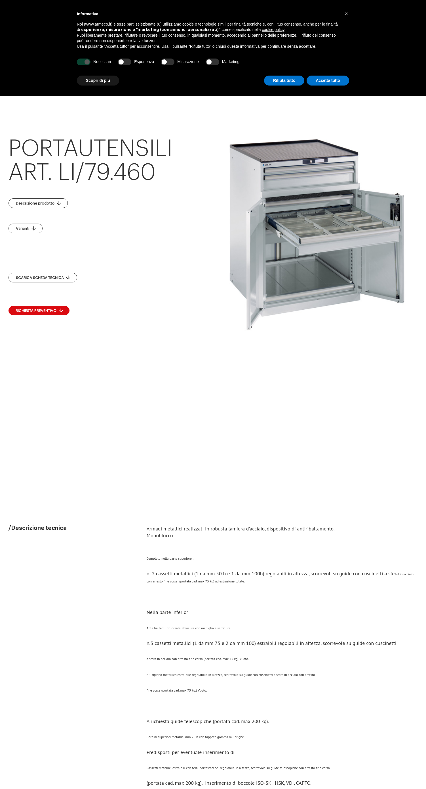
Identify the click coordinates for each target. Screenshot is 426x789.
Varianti (26, 228)
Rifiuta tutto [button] (284, 80)
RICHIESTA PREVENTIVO (39, 310)
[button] (346, 13)
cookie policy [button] (273, 29)
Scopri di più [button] (98, 80)
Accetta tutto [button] (328, 80)
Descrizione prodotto (38, 203)
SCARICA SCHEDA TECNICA (43, 277)
